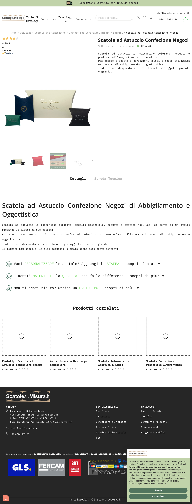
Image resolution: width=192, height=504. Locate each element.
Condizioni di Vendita (111, 421)
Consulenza (83, 19)
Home (14, 32)
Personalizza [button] (158, 496)
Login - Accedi (151, 411)
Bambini (118, 32)
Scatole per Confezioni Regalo (89, 32)
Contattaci (103, 416)
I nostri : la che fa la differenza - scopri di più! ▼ (85, 276)
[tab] (78, 178)
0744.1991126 (168, 19)
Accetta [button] (158, 490)
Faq (98, 437)
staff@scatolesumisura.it (25, 428)
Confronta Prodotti (154, 421)
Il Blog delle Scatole (111, 432)
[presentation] (86, 103)
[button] (186, 453)
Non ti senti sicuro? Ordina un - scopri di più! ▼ (73, 288)
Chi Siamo (102, 411)
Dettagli (78, 179)
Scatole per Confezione (50, 32)
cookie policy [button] (177, 470)
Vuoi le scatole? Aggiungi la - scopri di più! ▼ (83, 264)
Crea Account (149, 427)
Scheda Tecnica (108, 179)
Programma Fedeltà (153, 432)
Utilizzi (25, 32)
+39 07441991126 (19, 434)
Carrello (147, 416)
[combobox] (114, 18)
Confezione (48, 19)
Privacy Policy (106, 427)
